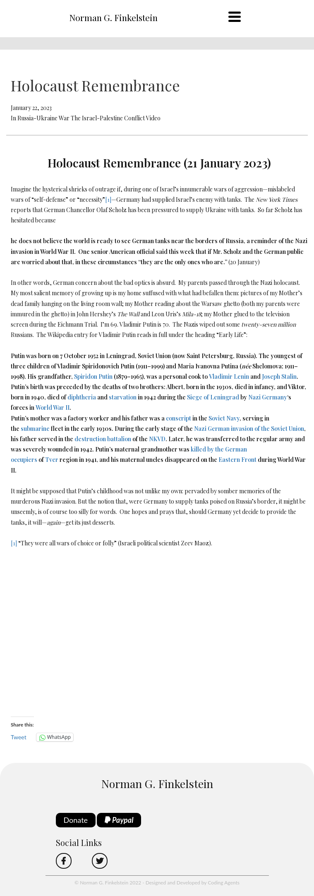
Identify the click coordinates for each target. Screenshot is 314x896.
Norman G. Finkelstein (113, 17)
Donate (76, 819)
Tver (51, 460)
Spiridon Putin (93, 376)
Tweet (18, 737)
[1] (108, 199)
